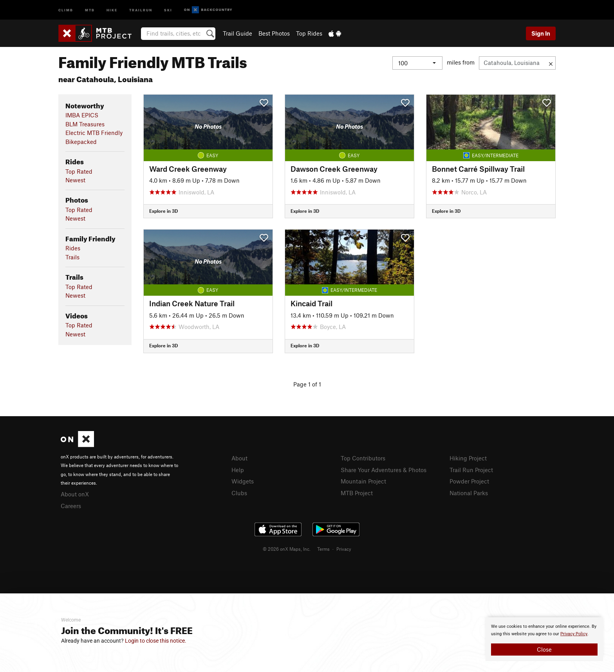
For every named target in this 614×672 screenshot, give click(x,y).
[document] (544, 639)
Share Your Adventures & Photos (383, 469)
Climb (65, 9)
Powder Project (469, 481)
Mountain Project (363, 481)
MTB (90, 9)
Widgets (242, 481)
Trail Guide (237, 33)
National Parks (469, 492)
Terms (323, 549)
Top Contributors (363, 458)
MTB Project (357, 492)
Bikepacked (81, 141)
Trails (72, 257)
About (239, 458)
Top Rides (309, 33)
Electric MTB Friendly (94, 132)
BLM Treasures (85, 124)
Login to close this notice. (155, 641)
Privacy (343, 549)
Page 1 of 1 (307, 384)
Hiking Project (468, 458)
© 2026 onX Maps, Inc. (287, 549)
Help (237, 469)
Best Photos (274, 33)
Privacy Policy (573, 633)
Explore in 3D (163, 211)
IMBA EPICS (81, 115)
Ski (168, 9)
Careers (71, 505)
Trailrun (140, 9)
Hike (112, 9)
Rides (72, 248)
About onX (75, 494)
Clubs (239, 492)
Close (544, 649)
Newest (75, 179)
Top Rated (78, 171)
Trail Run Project (471, 469)
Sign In (540, 33)
